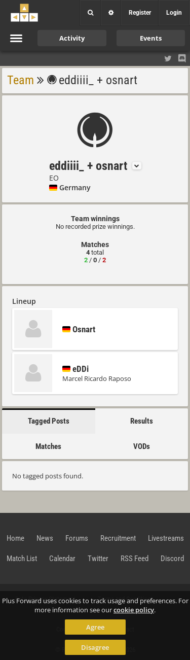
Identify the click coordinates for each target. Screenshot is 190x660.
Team (20, 80)
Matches (48, 446)
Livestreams (166, 538)
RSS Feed (134, 558)
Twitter (98, 558)
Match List (22, 558)
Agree (95, 627)
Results (141, 421)
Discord (172, 558)
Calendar (62, 558)
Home (15, 538)
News (44, 538)
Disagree (95, 647)
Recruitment (118, 538)
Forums (76, 538)
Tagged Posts (48, 421)
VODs (141, 446)
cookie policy (133, 609)
